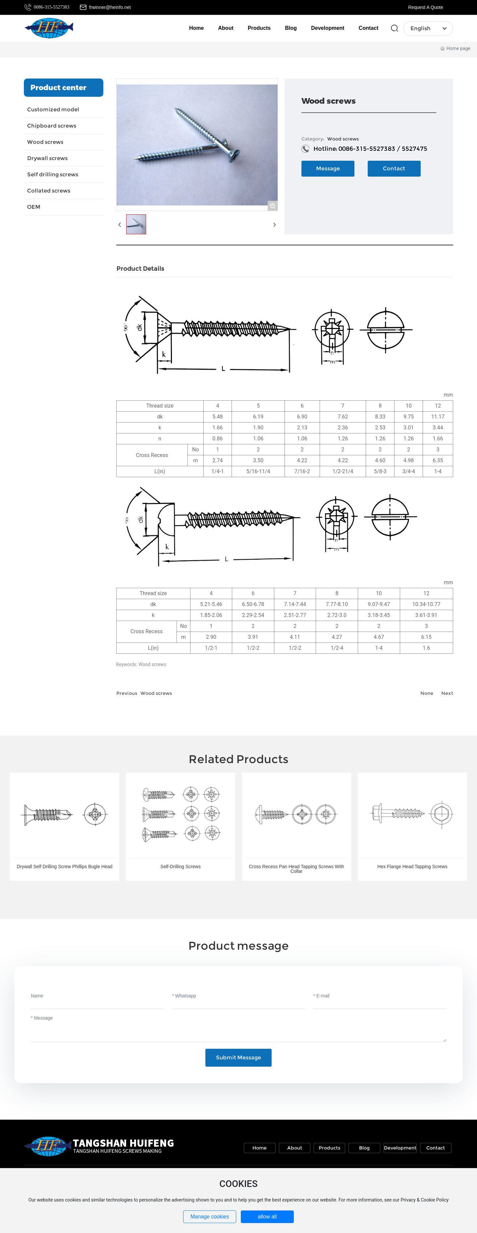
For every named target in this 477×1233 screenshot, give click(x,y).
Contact (435, 1148)
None (426, 693)
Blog (364, 1148)
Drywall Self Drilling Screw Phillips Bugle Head (65, 866)
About (294, 1148)
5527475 (414, 148)
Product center (58, 87)
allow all (267, 1216)
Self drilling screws (52, 174)
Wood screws (45, 142)
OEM (33, 207)
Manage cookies (209, 1216)
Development (400, 1148)
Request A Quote (425, 7)
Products (329, 1148)
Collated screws (48, 191)
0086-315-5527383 (51, 7)
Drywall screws (47, 158)
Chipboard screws (51, 126)
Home (259, 1148)
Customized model (53, 109)
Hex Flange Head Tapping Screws (412, 866)
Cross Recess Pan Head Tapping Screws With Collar (296, 869)
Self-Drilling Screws (180, 866)
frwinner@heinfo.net (110, 7)
